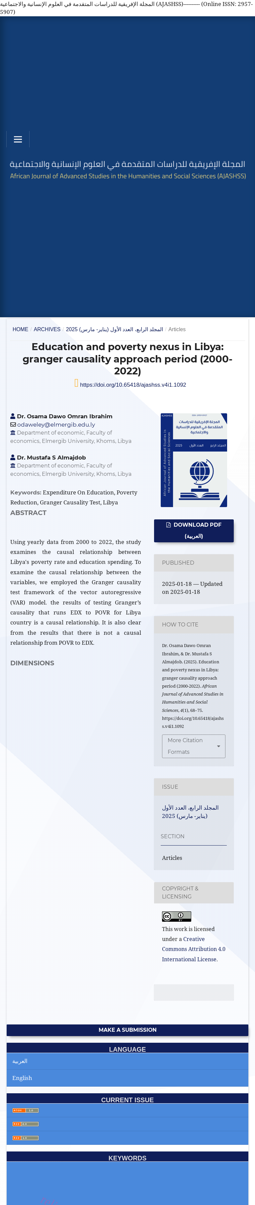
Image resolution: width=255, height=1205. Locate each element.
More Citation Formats (185, 746)
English (22, 1078)
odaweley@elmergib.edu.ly (56, 424)
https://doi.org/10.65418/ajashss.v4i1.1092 (132, 385)
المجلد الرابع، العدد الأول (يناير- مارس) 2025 (114, 329)
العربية (20, 1061)
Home (20, 329)
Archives (47, 329)
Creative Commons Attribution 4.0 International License (193, 949)
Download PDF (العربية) (196, 530)
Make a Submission (128, 1030)
